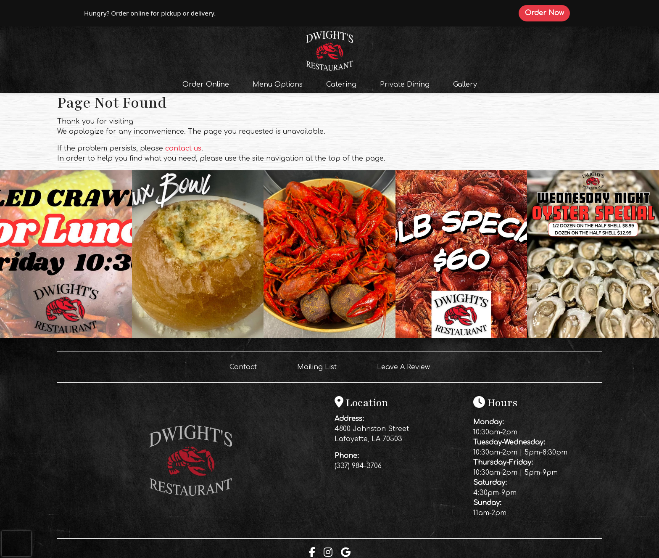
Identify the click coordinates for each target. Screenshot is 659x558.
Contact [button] (246, 366)
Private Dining (405, 84)
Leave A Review (407, 366)
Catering (341, 84)
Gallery (465, 84)
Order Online (208, 83)
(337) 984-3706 (358, 466)
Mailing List (317, 367)
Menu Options (278, 84)
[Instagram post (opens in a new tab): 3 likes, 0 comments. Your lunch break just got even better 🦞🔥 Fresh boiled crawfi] (66, 336)
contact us (183, 148)
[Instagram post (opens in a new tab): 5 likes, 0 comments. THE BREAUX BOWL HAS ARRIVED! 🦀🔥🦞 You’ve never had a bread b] (198, 336)
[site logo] (329, 49)
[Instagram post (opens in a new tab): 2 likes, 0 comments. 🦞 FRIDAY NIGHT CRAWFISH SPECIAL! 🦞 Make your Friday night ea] (461, 336)
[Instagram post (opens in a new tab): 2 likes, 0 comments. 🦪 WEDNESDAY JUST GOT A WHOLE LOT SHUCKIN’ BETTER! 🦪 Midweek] (593, 336)
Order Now (547, 12)
